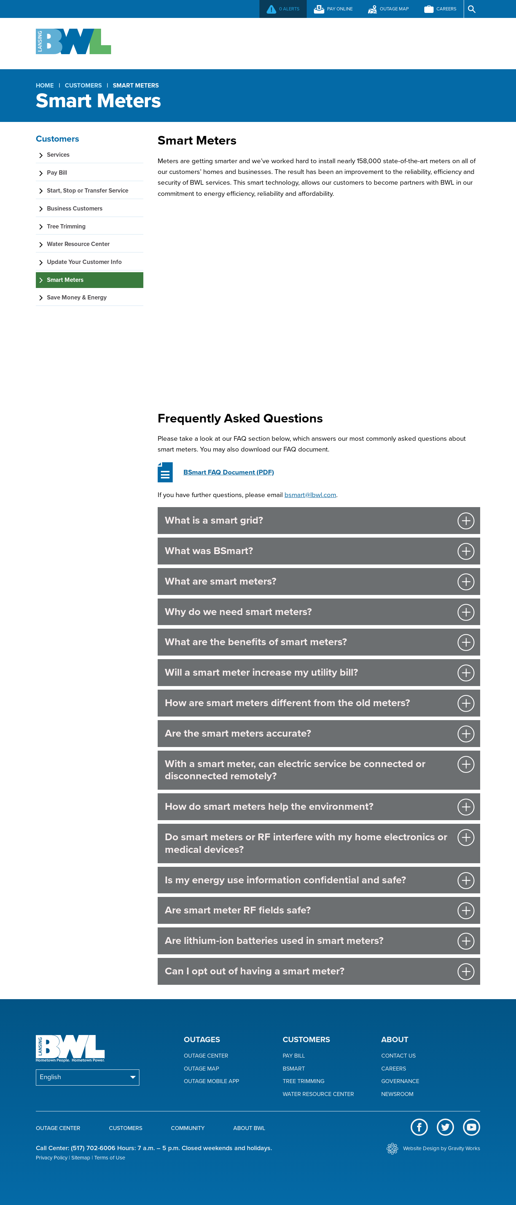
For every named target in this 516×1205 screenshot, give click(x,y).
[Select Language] (87, 1077)
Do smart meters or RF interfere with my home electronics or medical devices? (306, 843)
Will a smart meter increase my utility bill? (261, 672)
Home (45, 85)
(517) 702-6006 (93, 1148)
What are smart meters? (220, 581)
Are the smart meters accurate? (238, 733)
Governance (400, 1081)
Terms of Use (109, 1157)
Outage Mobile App (211, 1081)
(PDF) (228, 472)
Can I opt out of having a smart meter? (254, 971)
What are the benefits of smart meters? (256, 641)
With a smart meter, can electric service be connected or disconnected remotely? (295, 770)
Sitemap (80, 1157)
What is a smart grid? (214, 520)
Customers (257, 43)
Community (336, 43)
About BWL (414, 43)
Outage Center (172, 43)
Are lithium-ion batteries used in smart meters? (274, 940)
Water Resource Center (318, 1094)
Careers (393, 1068)
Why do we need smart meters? (238, 611)
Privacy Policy (51, 1157)
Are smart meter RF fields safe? (238, 910)
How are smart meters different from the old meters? (287, 702)
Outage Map (201, 1068)
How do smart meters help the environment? (269, 806)
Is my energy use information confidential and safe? (285, 880)
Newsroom (397, 1094)
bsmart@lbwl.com (310, 495)
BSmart (294, 1068)
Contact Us (398, 1056)
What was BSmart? (209, 550)
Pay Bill (294, 1056)
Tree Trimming (303, 1081)
